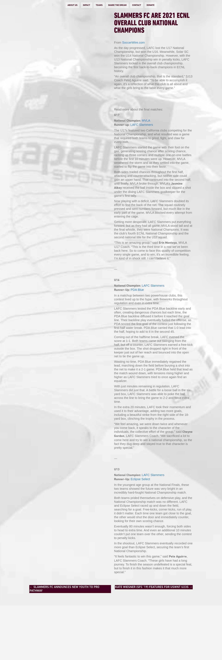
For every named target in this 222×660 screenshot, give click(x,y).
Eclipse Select (140, 479)
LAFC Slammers (141, 124)
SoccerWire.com (133, 42)
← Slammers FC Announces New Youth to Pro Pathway (64, 589)
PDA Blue (137, 289)
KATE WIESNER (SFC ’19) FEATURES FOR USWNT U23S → (153, 587)
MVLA (146, 120)
